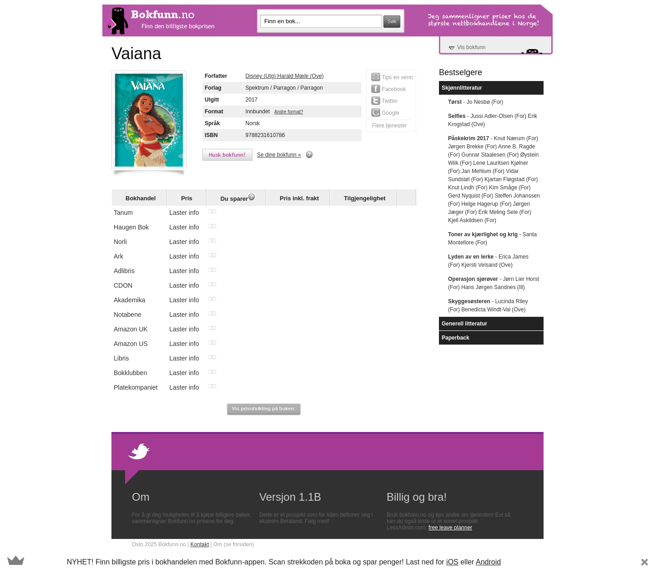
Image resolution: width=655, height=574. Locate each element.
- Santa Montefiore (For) (492, 238)
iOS (452, 562)
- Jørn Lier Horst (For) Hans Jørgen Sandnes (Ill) (493, 283)
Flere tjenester (389, 125)
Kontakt (200, 544)
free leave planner (450, 527)
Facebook (388, 88)
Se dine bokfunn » (279, 155)
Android (488, 562)
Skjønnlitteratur (462, 88)
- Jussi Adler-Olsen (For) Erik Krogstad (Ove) (492, 120)
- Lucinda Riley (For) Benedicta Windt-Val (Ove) (488, 305)
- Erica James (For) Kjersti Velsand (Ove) (488, 261)
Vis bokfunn (471, 47)
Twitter (384, 100)
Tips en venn (392, 76)
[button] (327, 562)
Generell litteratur (464, 323)
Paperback (455, 338)
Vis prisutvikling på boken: (264, 408)
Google (385, 112)
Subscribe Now (546, 562)
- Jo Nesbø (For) (475, 102)
